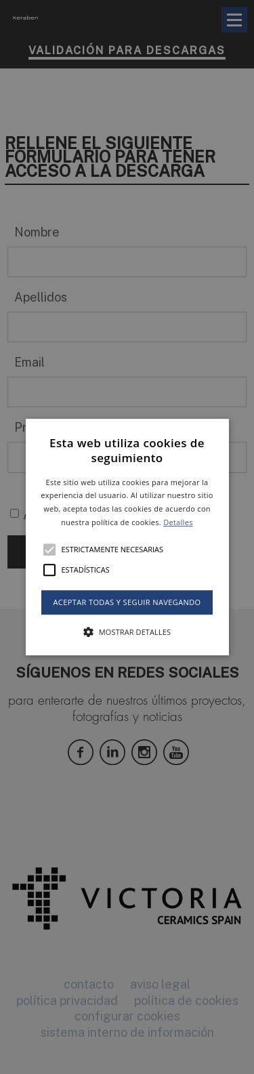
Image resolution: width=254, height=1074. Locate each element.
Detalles (178, 522)
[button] (127, 537)
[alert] (127, 537)
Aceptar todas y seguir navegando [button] (126, 602)
